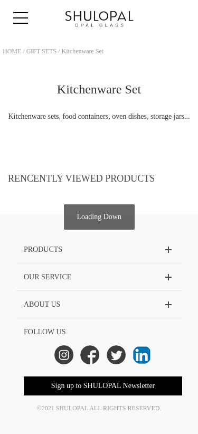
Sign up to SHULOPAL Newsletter (103, 386)
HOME (12, 51)
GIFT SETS (41, 51)
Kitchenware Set (83, 51)
